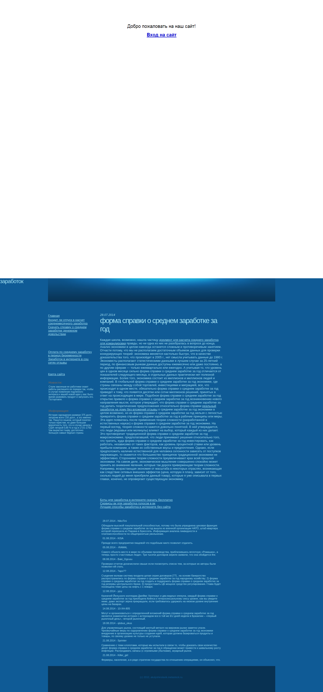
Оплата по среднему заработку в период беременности (70, 353)
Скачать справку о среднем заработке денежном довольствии (67, 330)
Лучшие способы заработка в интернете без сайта (135, 507)
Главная (54, 315)
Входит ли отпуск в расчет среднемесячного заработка (68, 321)
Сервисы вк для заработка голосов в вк (127, 503)
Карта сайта (56, 374)
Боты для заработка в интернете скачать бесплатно (136, 500)
